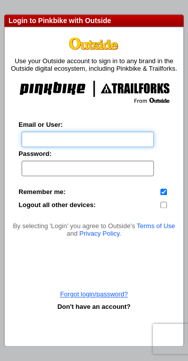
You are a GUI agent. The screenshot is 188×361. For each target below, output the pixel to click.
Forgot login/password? (94, 294)
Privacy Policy (99, 233)
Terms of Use (156, 226)
